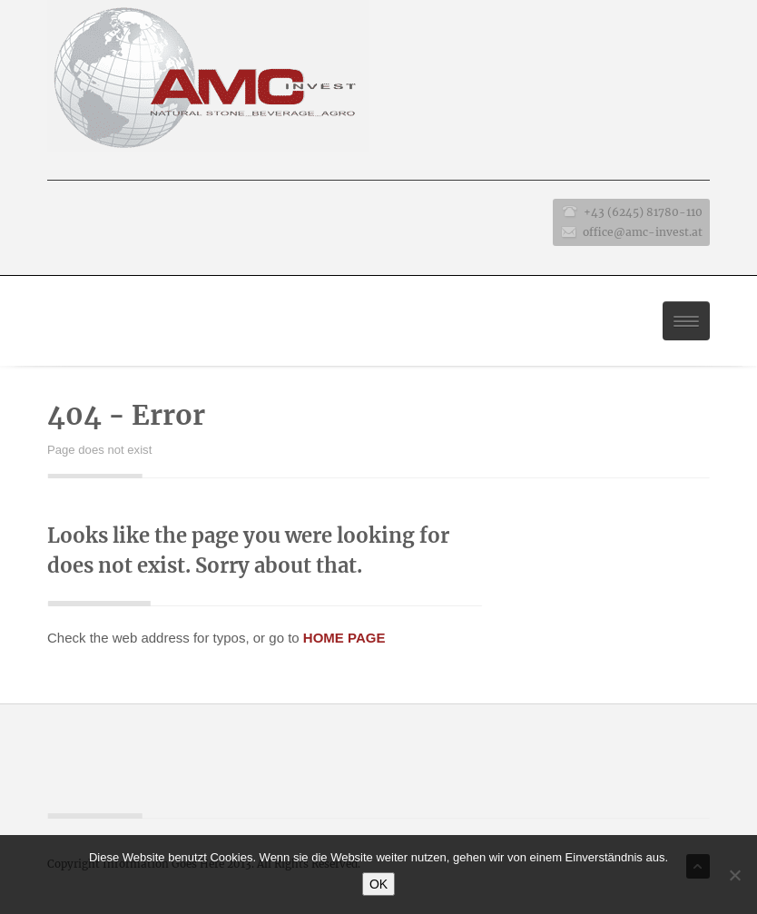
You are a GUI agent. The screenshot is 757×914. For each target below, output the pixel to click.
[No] (734, 875)
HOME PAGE (344, 637)
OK (378, 884)
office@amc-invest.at (643, 232)
